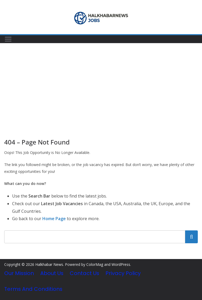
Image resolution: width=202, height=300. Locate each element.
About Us (51, 273)
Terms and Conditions (33, 289)
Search (191, 237)
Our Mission (19, 273)
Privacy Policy (123, 273)
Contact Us (84, 273)
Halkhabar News (49, 264)
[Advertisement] (101, 83)
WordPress (121, 264)
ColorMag (94, 264)
